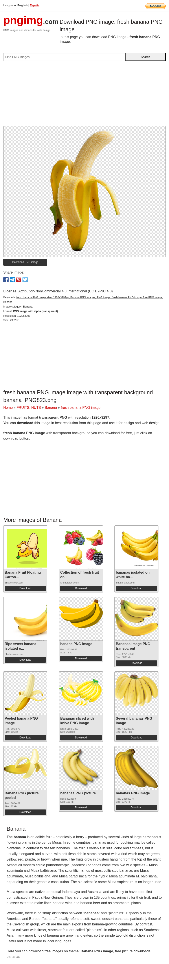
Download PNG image (25, 262)
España (34, 5)
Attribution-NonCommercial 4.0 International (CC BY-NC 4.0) (65, 291)
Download (25, 588)
